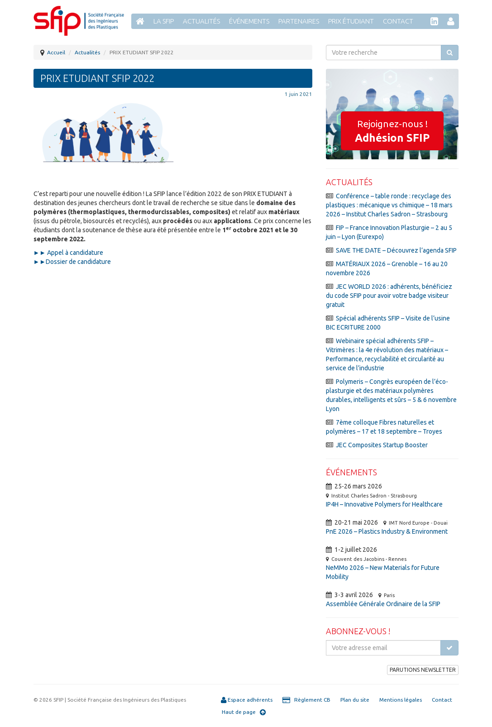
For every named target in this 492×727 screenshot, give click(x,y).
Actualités (201, 21)
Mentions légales (400, 700)
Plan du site (354, 700)
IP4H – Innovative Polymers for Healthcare (384, 504)
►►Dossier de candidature (73, 261)
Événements (249, 21)
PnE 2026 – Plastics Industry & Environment (387, 531)
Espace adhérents (246, 700)
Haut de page (244, 712)
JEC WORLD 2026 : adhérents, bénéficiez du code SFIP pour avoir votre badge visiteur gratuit (389, 295)
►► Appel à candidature (68, 252)
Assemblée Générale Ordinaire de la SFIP (383, 603)
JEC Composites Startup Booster (382, 445)
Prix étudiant (351, 21)
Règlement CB (306, 700)
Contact (398, 21)
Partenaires (298, 21)
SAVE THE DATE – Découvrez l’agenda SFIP (396, 250)
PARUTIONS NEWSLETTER (423, 670)
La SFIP (163, 21)
